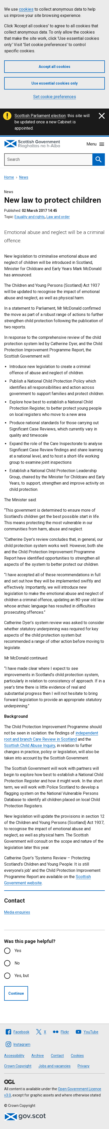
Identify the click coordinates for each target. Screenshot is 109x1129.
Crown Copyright (17, 1066)
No (17, 963)
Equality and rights (30, 217)
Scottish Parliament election (40, 115)
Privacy (84, 1066)
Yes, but (22, 975)
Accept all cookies (54, 67)
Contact (57, 1056)
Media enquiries (17, 912)
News (23, 177)
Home (9, 177)
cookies (26, 9)
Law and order (58, 217)
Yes (18, 950)
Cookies (77, 1056)
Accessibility (14, 1056)
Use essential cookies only (54, 83)
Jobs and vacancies (54, 1066)
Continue (16, 993)
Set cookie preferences (54, 96)
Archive (37, 1056)
